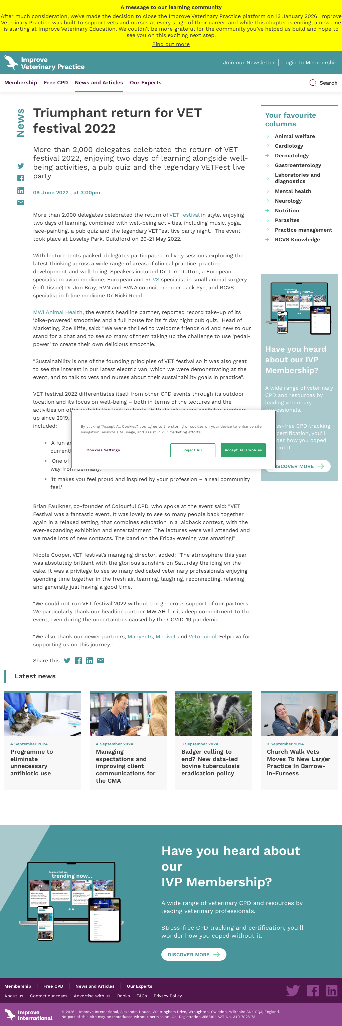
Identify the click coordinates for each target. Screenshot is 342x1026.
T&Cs (142, 995)
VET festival (184, 215)
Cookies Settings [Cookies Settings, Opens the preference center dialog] (103, 450)
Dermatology (292, 155)
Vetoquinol (202, 636)
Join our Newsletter (249, 62)
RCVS (152, 279)
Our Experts (146, 82)
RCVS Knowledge (297, 239)
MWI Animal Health (57, 312)
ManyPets (140, 636)
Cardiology (289, 146)
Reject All (192, 450)
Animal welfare (295, 136)
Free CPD (56, 82)
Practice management (303, 230)
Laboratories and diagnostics (297, 178)
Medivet (166, 636)
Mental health (293, 191)
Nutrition (287, 210)
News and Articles (99, 82)
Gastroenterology (298, 165)
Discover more (293, 466)
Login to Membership (310, 62)
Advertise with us (92, 995)
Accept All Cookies (243, 450)
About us (13, 995)
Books (123, 995)
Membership (20, 82)
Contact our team (48, 995)
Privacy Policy (168, 995)
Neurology (288, 201)
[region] (173, 439)
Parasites (287, 220)
